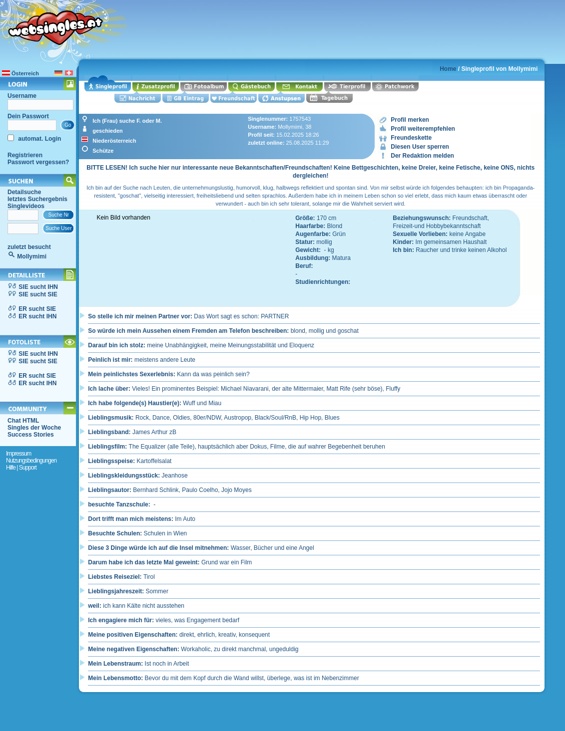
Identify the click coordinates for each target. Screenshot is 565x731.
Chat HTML (23, 420)
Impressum (18, 453)
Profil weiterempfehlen (423, 128)
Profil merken (410, 119)
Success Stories (30, 434)
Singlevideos (25, 206)
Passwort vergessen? (38, 162)
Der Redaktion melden (422, 155)
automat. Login (38, 138)
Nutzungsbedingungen (31, 460)
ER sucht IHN (37, 316)
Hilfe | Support (21, 467)
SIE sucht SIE (37, 294)
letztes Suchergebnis (37, 199)
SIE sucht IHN (38, 286)
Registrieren (24, 155)
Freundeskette (411, 137)
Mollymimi (31, 256)
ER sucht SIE (37, 308)
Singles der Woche (34, 427)
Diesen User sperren (420, 146)
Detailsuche (24, 192)
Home (448, 68)
